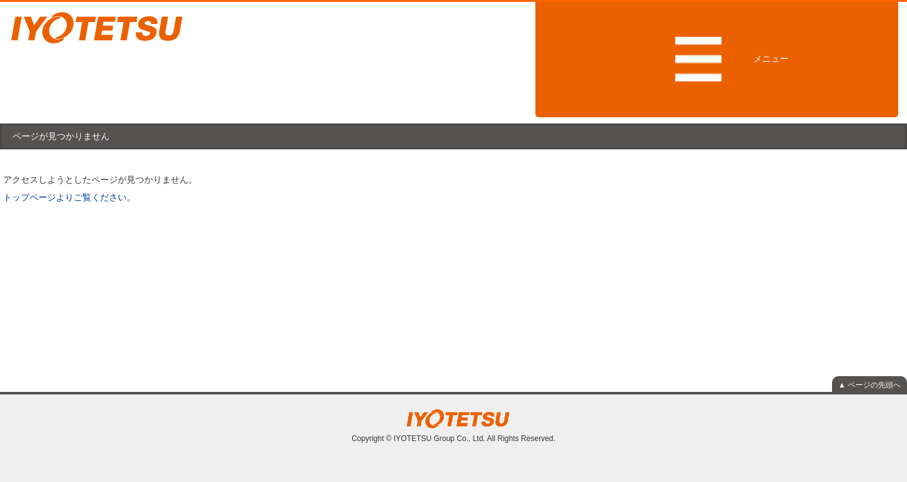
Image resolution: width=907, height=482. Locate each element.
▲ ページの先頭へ (869, 385)
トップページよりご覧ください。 (69, 197)
